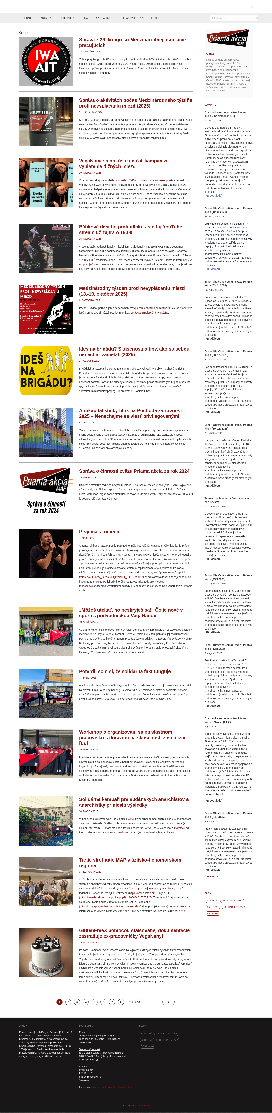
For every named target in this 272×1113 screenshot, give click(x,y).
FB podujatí (86, 264)
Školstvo (212, 907)
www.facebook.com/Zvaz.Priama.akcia (111, 1087)
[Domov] (17, 18)
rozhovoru (124, 832)
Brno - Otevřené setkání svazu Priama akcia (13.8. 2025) (228, 647)
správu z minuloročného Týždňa (149, 312)
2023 (184, 911)
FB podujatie (213, 801)
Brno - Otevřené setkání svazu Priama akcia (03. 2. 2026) (228, 284)
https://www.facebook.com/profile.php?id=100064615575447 (115, 897)
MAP (86, 18)
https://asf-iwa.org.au (130, 888)
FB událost (212, 339)
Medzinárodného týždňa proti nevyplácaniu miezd (136, 180)
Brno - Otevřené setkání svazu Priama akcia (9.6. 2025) (228, 815)
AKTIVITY (46, 18)
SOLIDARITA (67, 18)
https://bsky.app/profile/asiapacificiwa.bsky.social (108, 907)
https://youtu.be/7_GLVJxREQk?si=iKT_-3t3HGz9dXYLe (113, 577)
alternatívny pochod (90, 439)
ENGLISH (156, 18)
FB (211, 177)
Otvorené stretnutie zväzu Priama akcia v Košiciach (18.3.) (225, 114)
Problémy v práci (232, 901)
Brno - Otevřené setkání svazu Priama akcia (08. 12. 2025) (228, 353)
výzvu (131, 819)
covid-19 (212, 901)
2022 (175, 911)
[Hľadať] (233, 18)
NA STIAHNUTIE (104, 18)
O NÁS (27, 18)
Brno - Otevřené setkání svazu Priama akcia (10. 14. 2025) (228, 427)
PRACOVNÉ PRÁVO (133, 18)
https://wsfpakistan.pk (142, 893)
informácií (179, 828)
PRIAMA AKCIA (142, 1106)
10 (138, 1002)
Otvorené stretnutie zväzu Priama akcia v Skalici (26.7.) (225, 720)
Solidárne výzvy (233, 907)
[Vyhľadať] (257, 18)
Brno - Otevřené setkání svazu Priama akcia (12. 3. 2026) (228, 210)
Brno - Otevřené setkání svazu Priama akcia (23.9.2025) (228, 577)
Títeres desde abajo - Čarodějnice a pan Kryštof (227, 500)
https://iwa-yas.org (171, 888)
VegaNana (213, 914)
